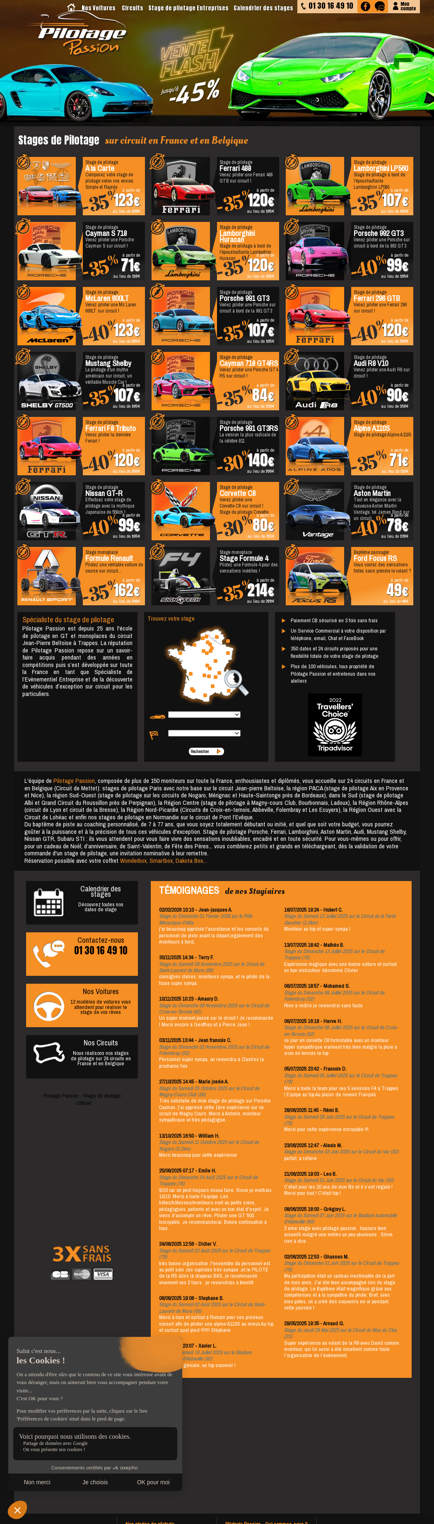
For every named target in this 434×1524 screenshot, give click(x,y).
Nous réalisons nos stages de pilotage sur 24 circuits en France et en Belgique (82, 1052)
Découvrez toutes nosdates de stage (82, 899)
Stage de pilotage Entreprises (188, 8)
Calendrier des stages (263, 8)
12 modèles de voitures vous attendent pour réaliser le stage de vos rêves (82, 1003)
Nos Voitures (99, 8)
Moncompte (408, 5)
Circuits (132, 8)
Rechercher (199, 751)
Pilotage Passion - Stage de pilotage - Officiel (82, 1099)
